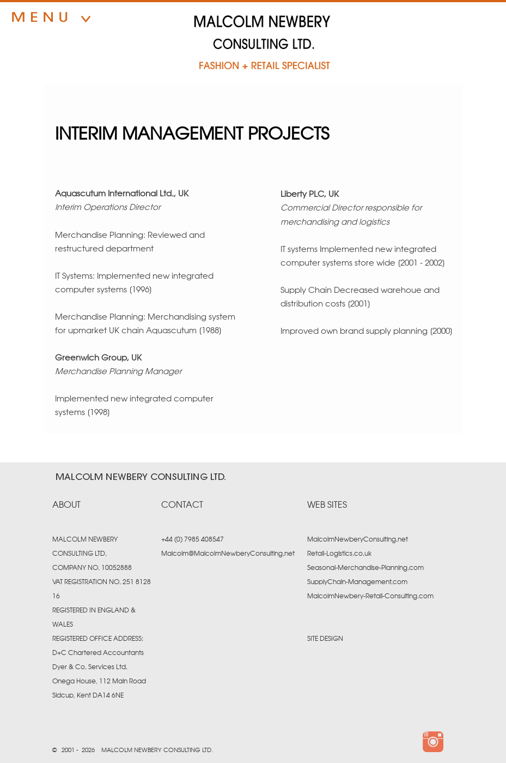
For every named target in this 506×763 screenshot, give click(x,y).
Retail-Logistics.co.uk (339, 553)
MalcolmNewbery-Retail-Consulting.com (370, 596)
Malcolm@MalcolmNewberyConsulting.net (228, 553)
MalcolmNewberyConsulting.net (357, 539)
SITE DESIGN (325, 638)
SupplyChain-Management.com (357, 582)
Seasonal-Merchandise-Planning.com (365, 568)
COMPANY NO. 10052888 (92, 568)
